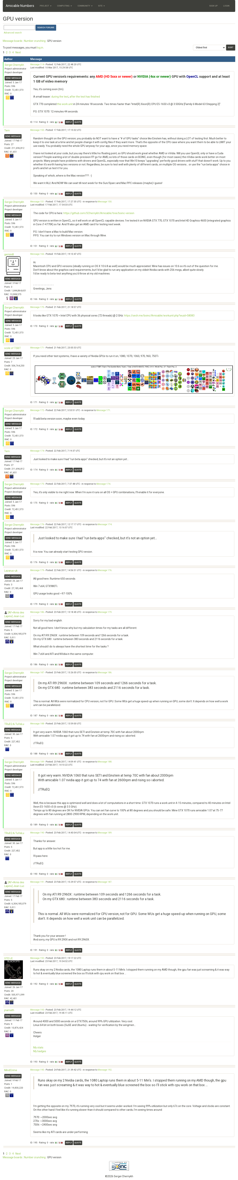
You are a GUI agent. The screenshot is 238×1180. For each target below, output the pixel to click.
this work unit (65, 104)
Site (101, 6)
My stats (38, 1047)
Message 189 (37, 761)
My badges (39, 1051)
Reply (69, 122)
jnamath (9, 1010)
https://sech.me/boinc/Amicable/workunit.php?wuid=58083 (159, 315)
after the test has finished (85, 96)
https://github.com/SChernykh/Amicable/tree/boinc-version (98, 213)
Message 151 (37, 201)
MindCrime (10, 1070)
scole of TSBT (12, 348)
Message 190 (37, 832)
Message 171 (37, 347)
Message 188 (37, 723)
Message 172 (37, 410)
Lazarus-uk (10, 570)
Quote (77, 122)
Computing (64, 6)
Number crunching (35, 40)
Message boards (12, 40)
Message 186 (37, 612)
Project (46, 6)
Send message (13, 78)
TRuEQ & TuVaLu (14, 723)
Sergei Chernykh (14, 64)
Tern (7, 130)
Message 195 (37, 1070)
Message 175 (37, 484)
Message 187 (37, 672)
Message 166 (37, 254)
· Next (17, 52)
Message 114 (37, 64)
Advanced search (13, 32)
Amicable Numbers (20, 6)
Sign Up (213, 6)
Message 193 (37, 1009)
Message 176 (37, 524)
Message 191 (37, 882)
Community (85, 6)
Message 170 (37, 307)
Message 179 (37, 570)
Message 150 (37, 130)
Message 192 (37, 958)
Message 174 (37, 451)
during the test (59, 96)
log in (40, 47)
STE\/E (8, 958)
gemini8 (9, 254)
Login (226, 6)
